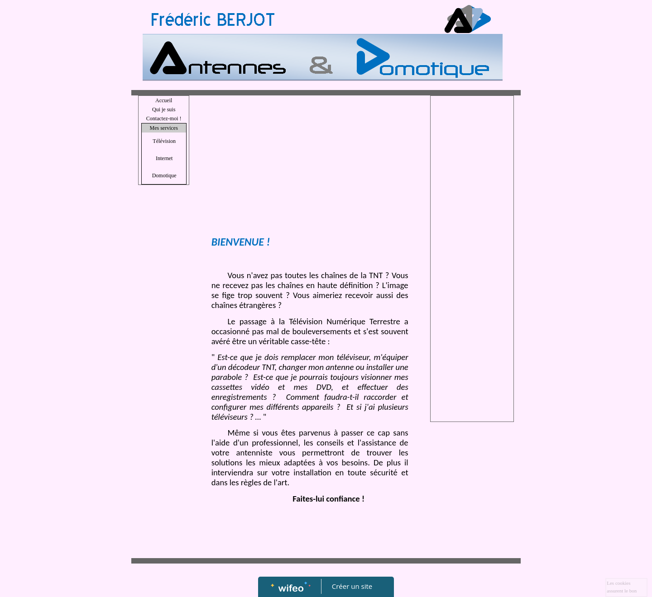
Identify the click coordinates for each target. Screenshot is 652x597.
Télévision (164, 141)
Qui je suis (163, 109)
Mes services (163, 128)
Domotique (164, 175)
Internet (164, 158)
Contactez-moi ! (164, 118)
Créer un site (352, 586)
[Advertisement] (309, 167)
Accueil (163, 100)
